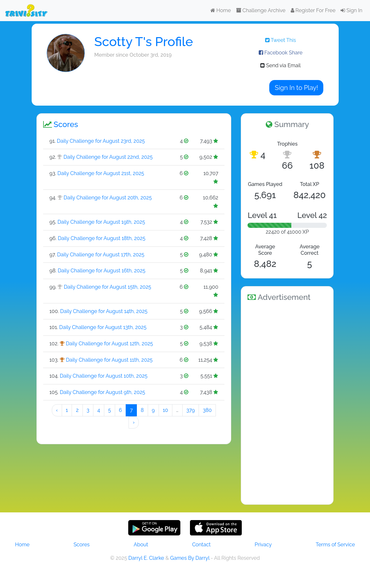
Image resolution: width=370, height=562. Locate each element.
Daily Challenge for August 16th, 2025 (101, 271)
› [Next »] (134, 422)
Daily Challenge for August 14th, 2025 (103, 311)
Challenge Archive (261, 10)
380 (207, 410)
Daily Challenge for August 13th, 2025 (102, 327)
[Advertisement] (287, 402)
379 (190, 410)
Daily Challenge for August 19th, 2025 (101, 222)
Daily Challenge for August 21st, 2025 (101, 173)
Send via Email (280, 65)
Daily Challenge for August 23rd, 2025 (101, 141)
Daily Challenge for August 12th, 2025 (109, 344)
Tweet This (280, 40)
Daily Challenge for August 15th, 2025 (107, 287)
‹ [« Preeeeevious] (57, 410)
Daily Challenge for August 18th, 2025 (102, 238)
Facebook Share (281, 53)
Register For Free (313, 10)
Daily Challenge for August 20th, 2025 (108, 198)
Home (220, 10)
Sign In (351, 10)
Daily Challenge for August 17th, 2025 (100, 255)
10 (165, 410)
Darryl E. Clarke (146, 558)
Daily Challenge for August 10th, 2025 (103, 376)
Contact (201, 545)
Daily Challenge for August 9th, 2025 (102, 392)
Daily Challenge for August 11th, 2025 (109, 360)
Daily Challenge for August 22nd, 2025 (108, 157)
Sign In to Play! (296, 88)
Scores (82, 545)
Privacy (263, 545)
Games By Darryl (189, 558)
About (141, 545)
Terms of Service (335, 545)
